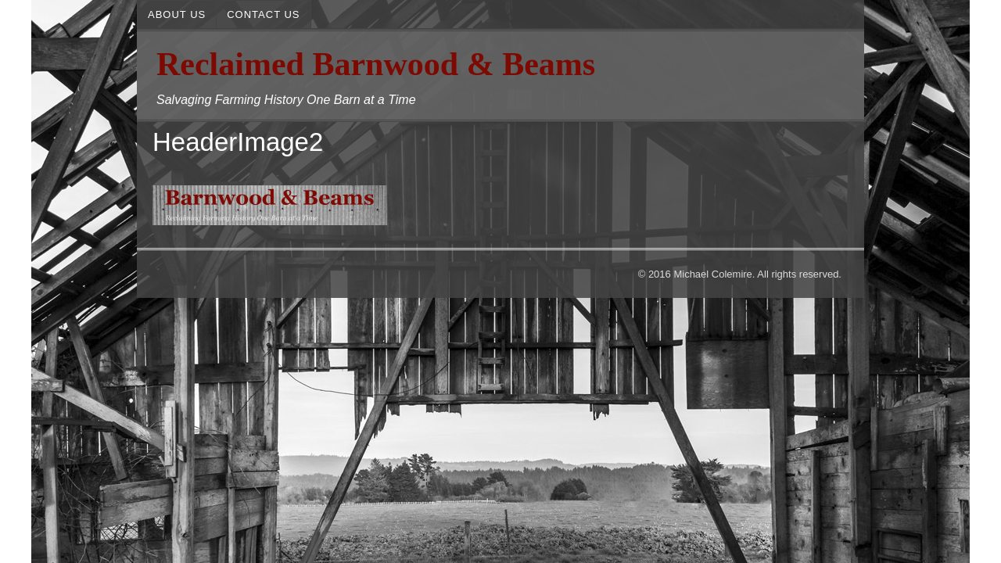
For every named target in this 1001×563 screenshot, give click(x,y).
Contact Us (263, 14)
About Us (177, 14)
